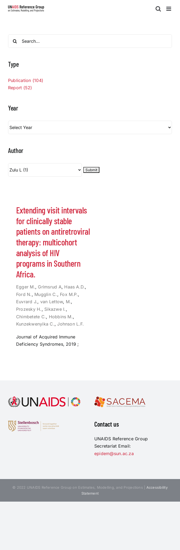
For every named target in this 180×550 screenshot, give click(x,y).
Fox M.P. (69, 294)
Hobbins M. (61, 316)
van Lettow (51, 301)
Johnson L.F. (70, 324)
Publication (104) (25, 80)
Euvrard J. (26, 301)
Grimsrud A (49, 287)
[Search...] (90, 41)
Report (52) (20, 87)
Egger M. (25, 287)
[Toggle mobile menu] (169, 9)
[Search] (14, 41)
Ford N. (24, 294)
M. (68, 301)
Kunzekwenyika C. (35, 324)
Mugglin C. (45, 294)
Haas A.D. (74, 287)
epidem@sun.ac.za (114, 453)
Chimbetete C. (31, 316)
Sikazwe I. (55, 309)
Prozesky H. (29, 309)
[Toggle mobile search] (158, 9)
